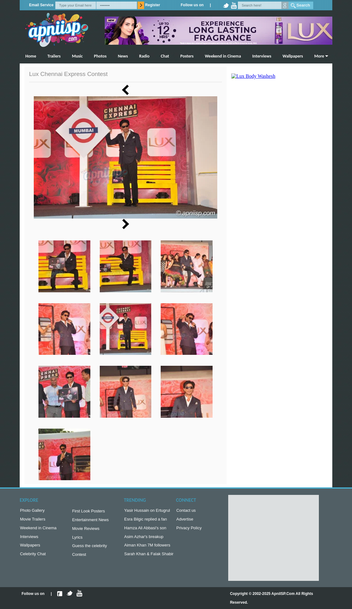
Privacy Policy (189, 529)
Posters (187, 56)
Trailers (54, 56)
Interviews (261, 56)
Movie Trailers (32, 520)
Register (152, 5)
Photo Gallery (32, 511)
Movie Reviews (85, 530)
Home (30, 56)
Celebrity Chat (33, 557)
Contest (79, 558)
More (319, 56)
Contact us (186, 511)
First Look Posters (88, 511)
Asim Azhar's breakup (143, 539)
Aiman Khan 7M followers (147, 548)
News (123, 56)
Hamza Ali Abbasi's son (145, 529)
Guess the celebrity (89, 548)
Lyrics (77, 539)
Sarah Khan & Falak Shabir (148, 557)
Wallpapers (293, 56)
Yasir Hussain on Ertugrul (147, 511)
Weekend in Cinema (223, 56)
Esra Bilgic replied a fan (145, 520)
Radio (144, 56)
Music (77, 56)
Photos (100, 56)
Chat (165, 56)
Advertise (184, 520)
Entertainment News (90, 521)
